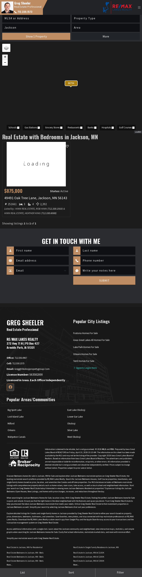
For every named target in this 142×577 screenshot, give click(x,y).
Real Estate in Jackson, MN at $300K (88, 561)
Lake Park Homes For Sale (86, 347)
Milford (11, 423)
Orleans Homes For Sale (85, 354)
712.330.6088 (49, 213)
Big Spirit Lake (14, 409)
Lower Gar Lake (75, 416)
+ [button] (5, 57)
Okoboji (71, 423)
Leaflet (138, 132)
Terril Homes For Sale (83, 360)
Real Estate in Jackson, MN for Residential (25, 547)
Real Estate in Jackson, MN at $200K (88, 556)
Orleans (11, 430)
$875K (71, 83)
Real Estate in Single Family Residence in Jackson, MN (96, 547)
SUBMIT (104, 280)
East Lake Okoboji (76, 409)
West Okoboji (74, 436)
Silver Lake (72, 430)
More (106, 36)
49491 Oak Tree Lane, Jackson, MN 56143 (35, 198)
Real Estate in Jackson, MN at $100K (88, 552)
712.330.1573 (23, 12)
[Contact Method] (41, 270)
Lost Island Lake (15, 416)
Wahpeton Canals (16, 436)
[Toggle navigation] (139, 7)
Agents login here (85, 367)
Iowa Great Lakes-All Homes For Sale (91, 339)
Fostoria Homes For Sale (85, 333)
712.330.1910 (55, 208)
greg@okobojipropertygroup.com (28, 368)
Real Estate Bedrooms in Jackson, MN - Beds (25, 552)
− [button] (5, 63)
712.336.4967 (17, 357)
